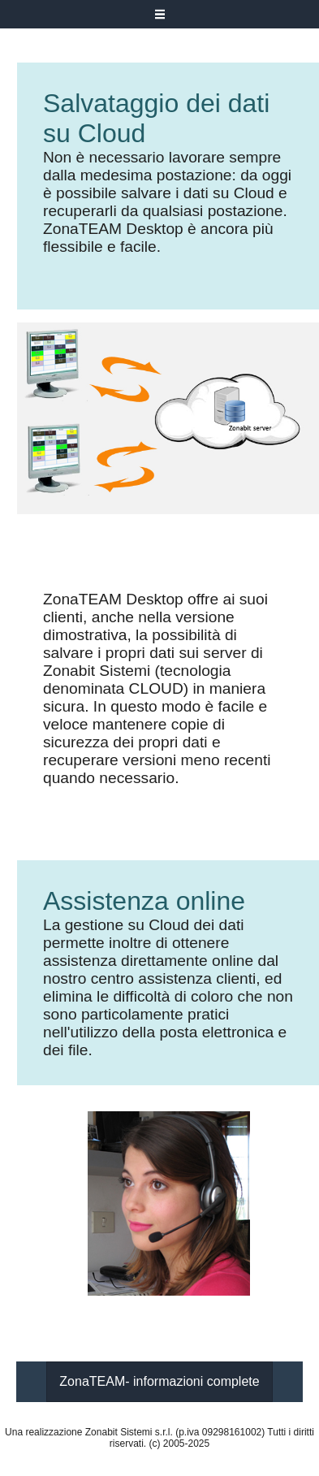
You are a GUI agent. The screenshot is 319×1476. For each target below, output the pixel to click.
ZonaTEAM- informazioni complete (159, 1381)
